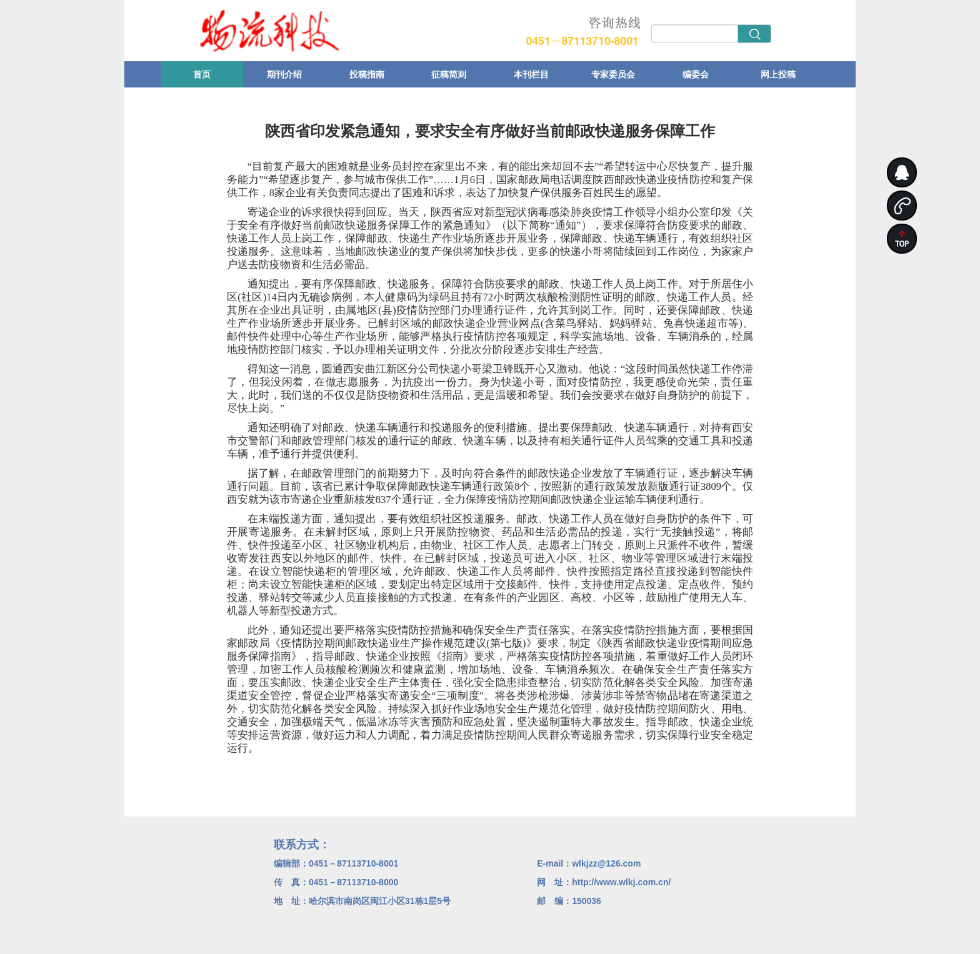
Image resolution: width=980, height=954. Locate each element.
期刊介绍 (284, 74)
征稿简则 (448, 74)
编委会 (695, 74)
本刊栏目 (531, 74)
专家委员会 (613, 74)
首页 (202, 74)
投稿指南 (366, 74)
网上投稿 (778, 74)
